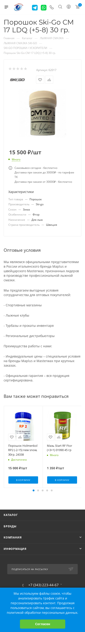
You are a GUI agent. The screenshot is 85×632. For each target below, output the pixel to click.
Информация (15, 549)
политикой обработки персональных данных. (42, 612)
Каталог (11, 515)
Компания (13, 537)
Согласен (42, 624)
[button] (33, 490)
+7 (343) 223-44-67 (43, 585)
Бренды (10, 526)
